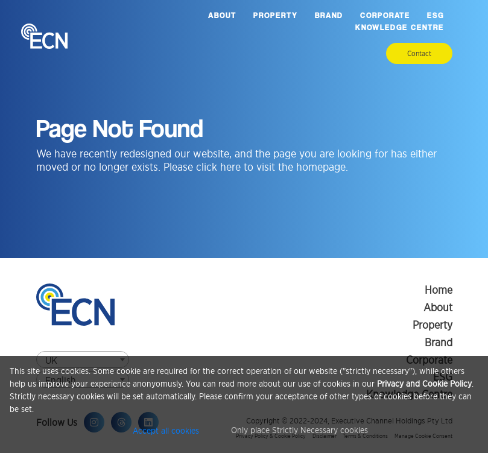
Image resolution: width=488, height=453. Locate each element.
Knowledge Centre (399, 27)
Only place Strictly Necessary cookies (299, 430)
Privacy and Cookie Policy (424, 383)
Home (438, 290)
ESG (435, 15)
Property (275, 15)
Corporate (385, 15)
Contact (419, 53)
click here (218, 166)
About (222, 15)
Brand (329, 15)
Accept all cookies (166, 430)
